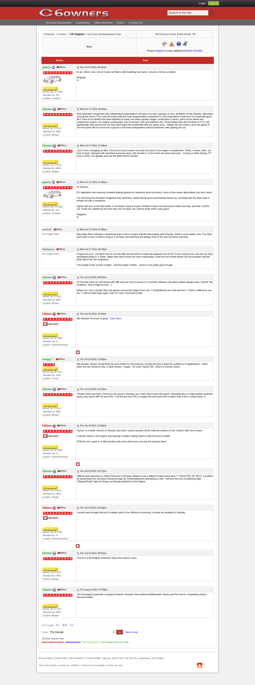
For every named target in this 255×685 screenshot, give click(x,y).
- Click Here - (116, 318)
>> (72, 625)
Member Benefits (193, 50)
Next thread (185, 34)
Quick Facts (118, 658)
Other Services (103, 22)
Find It (121, 22)
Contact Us (135, 22)
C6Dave (75, 665)
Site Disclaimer (76, 658)
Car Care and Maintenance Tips (104, 34)
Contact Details (93, 658)
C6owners (49, 34)
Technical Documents (58, 22)
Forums (62, 34)
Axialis (101, 665)
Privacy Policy (45, 658)
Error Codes (158, 658)
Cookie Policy (60, 658)
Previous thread (167, 34)
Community (83, 22)
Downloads (144, 658)
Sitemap (106, 658)
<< (57, 625)
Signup (214, 3)
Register (159, 50)
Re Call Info (131, 658)
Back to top (132, 632)
